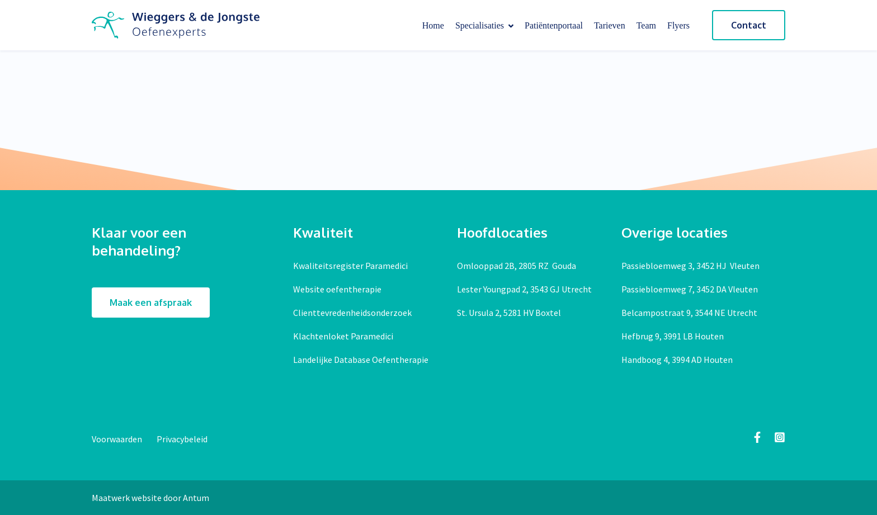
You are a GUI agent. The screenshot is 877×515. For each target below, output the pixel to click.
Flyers (678, 25)
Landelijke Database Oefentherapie (360, 359)
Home (433, 25)
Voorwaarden (118, 439)
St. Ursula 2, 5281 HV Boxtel (509, 312)
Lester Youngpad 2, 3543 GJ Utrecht (524, 289)
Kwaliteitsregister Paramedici (350, 265)
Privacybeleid (182, 439)
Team (646, 25)
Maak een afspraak (151, 303)
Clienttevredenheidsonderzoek (352, 312)
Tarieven (609, 25)
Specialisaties (484, 25)
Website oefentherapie (337, 289)
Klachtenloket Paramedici (343, 336)
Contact (748, 25)
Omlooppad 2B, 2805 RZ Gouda (516, 265)
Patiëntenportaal (554, 25)
